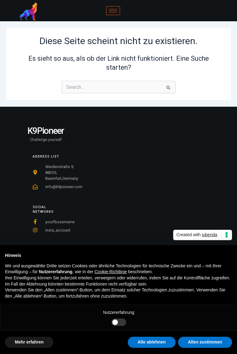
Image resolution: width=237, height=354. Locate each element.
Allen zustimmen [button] (205, 342)
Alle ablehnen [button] (152, 342)
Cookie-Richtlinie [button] (110, 271)
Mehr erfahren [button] (29, 342)
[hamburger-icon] (113, 10)
